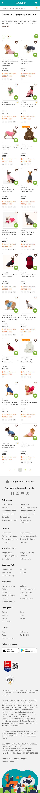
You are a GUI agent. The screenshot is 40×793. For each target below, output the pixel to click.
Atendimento (7, 533)
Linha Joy (23, 586)
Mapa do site (6, 759)
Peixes (22, 618)
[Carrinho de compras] (36, 3)
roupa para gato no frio (17, 21)
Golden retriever (8, 638)
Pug (3, 632)
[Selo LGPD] (10, 685)
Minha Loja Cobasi (26, 599)
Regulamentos (25, 533)
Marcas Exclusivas (8, 586)
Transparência (25, 517)
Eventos (5, 508)
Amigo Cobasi (7, 553)
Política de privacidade (28, 536)
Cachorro (5, 612)
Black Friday (6, 592)
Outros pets (6, 622)
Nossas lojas (24, 504)
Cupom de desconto (27, 589)
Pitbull (4, 635)
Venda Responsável (27, 511)
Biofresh (5, 589)
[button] (2, 3)
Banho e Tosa (7, 569)
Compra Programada (9, 556)
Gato (22, 612)
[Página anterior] (10, 470)
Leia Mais (5, 26)
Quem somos (7, 504)
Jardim (4, 618)
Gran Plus (23, 595)
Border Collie (25, 635)
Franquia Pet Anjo (8, 576)
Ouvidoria (23, 542)
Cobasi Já (23, 556)
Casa (22, 615)
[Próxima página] (30, 470)
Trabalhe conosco (8, 514)
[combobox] (20, 8)
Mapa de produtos (8, 761)
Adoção (23, 572)
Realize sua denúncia (9, 520)
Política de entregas (9, 536)
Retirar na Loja (25, 559)
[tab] (3, 36)
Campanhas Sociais (9, 511)
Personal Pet (6, 572)
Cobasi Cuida (6, 559)
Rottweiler (24, 632)
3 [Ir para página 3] (25, 470)
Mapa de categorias (20, 759)
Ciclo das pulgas (26, 592)
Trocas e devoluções (27, 539)
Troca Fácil (5, 542)
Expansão (5, 517)
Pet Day (5, 599)
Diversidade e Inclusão (28, 508)
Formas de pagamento (10, 539)
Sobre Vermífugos (8, 595)
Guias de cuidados (8, 602)
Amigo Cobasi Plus (27, 553)
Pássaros (5, 615)
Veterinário (24, 569)
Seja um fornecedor (27, 514)
